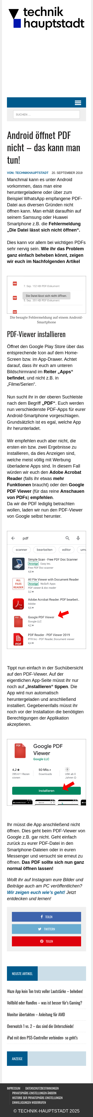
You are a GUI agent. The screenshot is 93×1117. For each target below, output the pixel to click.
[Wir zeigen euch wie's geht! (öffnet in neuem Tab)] (36, 892)
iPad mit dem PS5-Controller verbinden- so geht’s (42, 1038)
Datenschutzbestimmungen (42, 1088)
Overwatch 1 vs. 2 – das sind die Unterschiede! (40, 1026)
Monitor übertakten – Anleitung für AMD (36, 1014)
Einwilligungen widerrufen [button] (29, 1102)
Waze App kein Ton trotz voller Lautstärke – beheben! (45, 991)
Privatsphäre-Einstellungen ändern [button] (34, 1093)
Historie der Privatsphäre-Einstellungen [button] (37, 1098)
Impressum (13, 1088)
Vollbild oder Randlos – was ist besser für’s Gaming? (44, 1003)
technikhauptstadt (31, 173)
